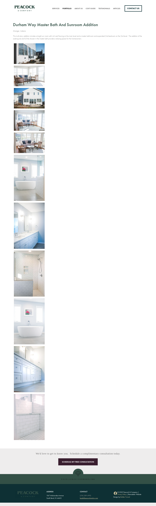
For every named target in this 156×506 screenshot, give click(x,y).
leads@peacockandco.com (89, 498)
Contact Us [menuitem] (133, 8)
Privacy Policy (121, 494)
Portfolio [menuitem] (67, 8)
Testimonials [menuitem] (104, 8)
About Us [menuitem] (79, 8)
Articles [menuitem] (116, 8)
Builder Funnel (125, 497)
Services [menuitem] (55, 8)
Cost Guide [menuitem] (90, 8)
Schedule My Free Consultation (78, 462)
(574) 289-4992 (85, 495)
